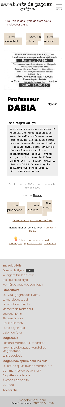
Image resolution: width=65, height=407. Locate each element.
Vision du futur (12, 333)
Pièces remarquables (28, 240)
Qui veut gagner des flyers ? (21, 295)
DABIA (21, 108)
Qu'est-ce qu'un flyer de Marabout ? (27, 366)
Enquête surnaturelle (16, 375)
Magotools (10, 338)
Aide (47, 240)
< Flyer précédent (11, 39)
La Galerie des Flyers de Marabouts (29, 21)
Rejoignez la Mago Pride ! (19, 275)
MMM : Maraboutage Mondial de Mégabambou (24, 349)
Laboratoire (11, 290)
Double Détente (13, 323)
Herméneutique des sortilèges (23, 285)
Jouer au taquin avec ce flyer (33, 220)
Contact (8, 385)
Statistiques (15, 243)
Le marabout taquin (16, 300)
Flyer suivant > (50, 39)
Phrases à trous (13, 318)
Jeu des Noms (12, 314)
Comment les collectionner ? (22, 371)
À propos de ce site (16, 380)
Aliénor (37, 195)
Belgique (52, 104)
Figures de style (33, 243)
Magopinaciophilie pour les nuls (25, 361)
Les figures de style (15, 280)
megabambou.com (32, 400)
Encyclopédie (12, 266)
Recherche (10, 390)
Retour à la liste (33, 39)
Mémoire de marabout (18, 309)
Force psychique (14, 328)
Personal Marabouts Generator (24, 343)
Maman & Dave (43, 403)
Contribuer (50, 243)
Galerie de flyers (18, 270)
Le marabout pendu (16, 304)
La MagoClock (12, 356)
